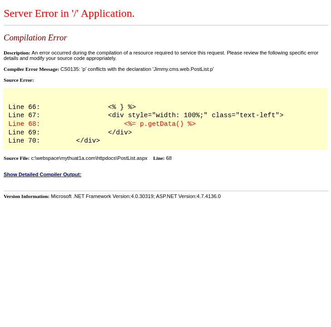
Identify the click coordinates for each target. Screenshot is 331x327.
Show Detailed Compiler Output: (43, 174)
